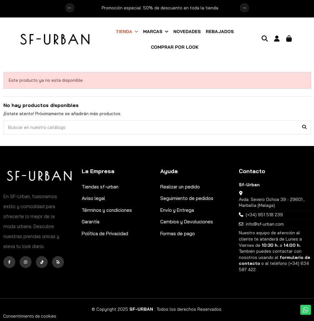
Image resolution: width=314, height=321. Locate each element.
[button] (127, 31)
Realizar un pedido (180, 187)
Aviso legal (93, 198)
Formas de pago (177, 233)
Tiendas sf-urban (100, 187)
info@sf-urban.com (265, 224)
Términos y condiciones (107, 210)
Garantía (90, 222)
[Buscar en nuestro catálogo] (304, 127)
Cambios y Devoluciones (186, 222)
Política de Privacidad (105, 233)
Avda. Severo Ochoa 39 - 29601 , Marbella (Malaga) (272, 202)
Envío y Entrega (177, 210)
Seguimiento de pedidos (186, 198)
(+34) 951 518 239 (264, 214)
